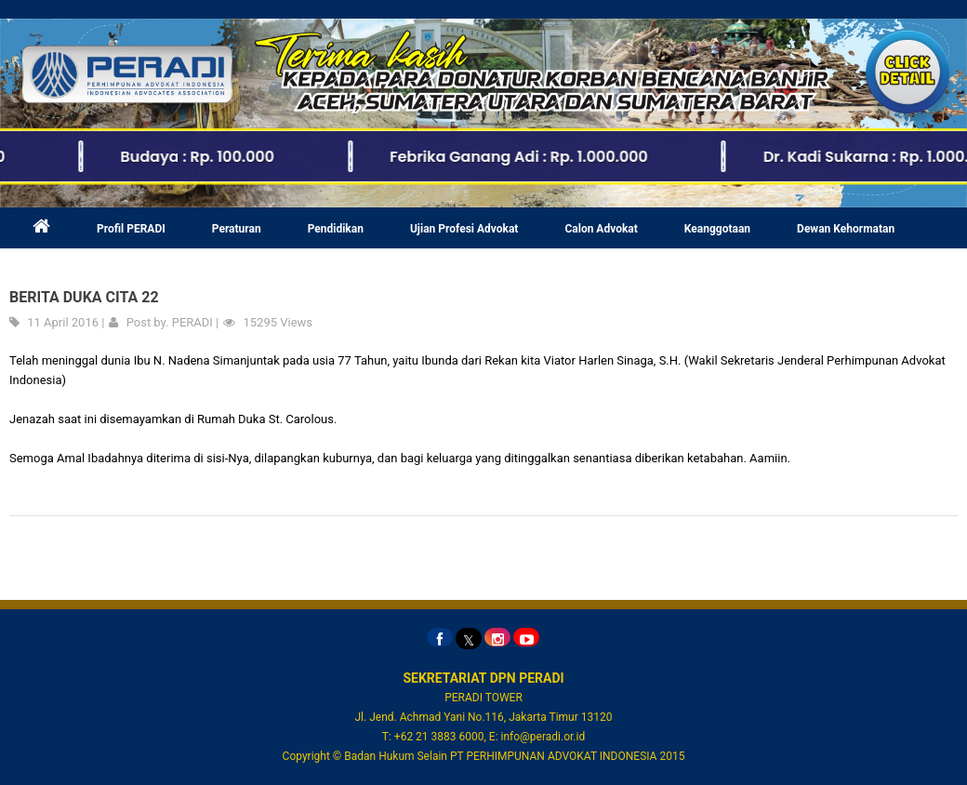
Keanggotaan (717, 228)
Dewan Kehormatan (845, 228)
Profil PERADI (131, 228)
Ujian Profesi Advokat (464, 228)
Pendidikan (336, 228)
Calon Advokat (600, 228)
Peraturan (236, 228)
